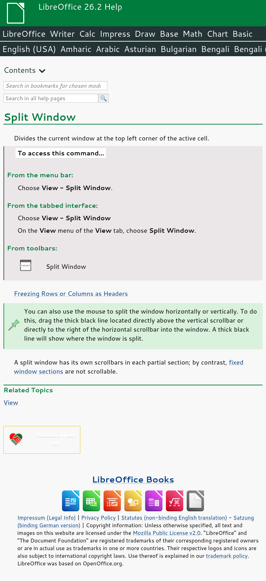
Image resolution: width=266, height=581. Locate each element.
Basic (242, 34)
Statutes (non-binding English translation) (174, 517)
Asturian (140, 49)
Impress (115, 34)
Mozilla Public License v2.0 (167, 533)
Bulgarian (178, 49)
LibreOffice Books (133, 479)
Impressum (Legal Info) (46, 517)
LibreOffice (23, 34)
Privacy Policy (98, 517)
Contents (19, 70)
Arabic (108, 49)
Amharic (75, 49)
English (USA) (29, 49)
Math (193, 34)
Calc (87, 34)
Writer (62, 34)
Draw (144, 34)
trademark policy (227, 555)
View (10, 402)
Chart (217, 34)
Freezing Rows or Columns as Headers (71, 293)
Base (169, 34)
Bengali (215, 49)
